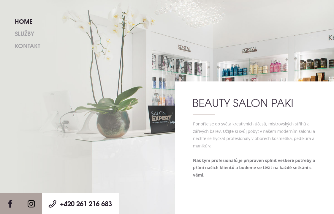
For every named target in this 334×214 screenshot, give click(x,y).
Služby (24, 33)
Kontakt (27, 45)
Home (23, 21)
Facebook (10, 203)
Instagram (31, 203)
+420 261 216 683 (86, 203)
